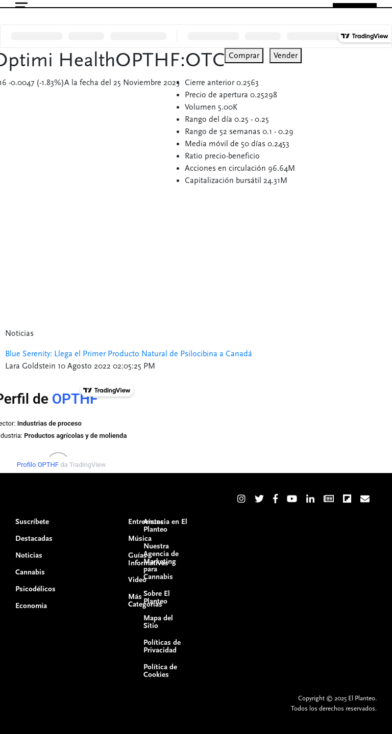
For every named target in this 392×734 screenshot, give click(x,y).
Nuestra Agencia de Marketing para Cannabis (161, 561)
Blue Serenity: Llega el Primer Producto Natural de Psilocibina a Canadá (128, 353)
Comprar (244, 55)
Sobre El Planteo (156, 597)
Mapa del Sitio (158, 622)
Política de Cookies (160, 670)
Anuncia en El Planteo (165, 525)
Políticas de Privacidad (162, 646)
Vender (286, 55)
